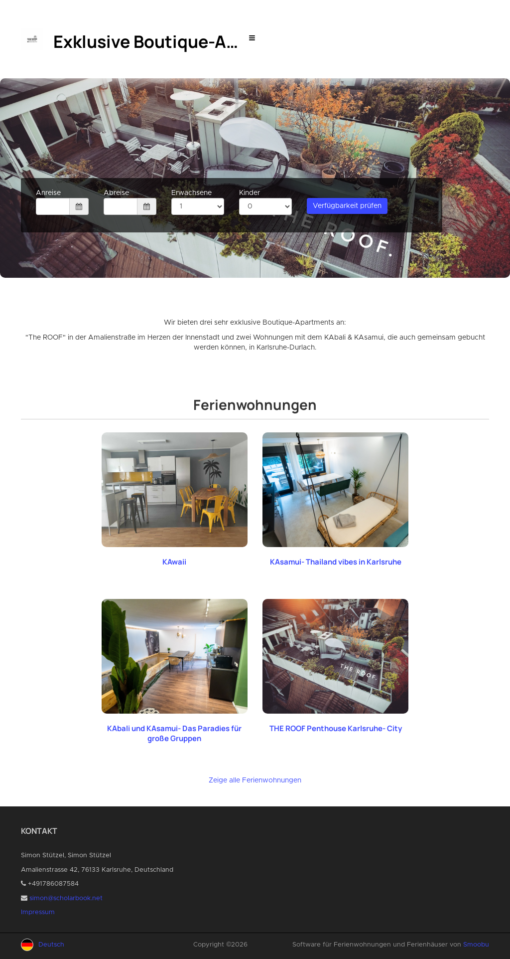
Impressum (38, 912)
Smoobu (476, 945)
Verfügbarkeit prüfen (347, 205)
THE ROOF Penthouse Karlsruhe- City (335, 728)
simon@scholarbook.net (66, 898)
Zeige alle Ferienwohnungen (255, 780)
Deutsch (51, 945)
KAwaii (174, 562)
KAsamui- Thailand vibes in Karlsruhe (335, 562)
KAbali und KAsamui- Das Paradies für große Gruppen (174, 733)
